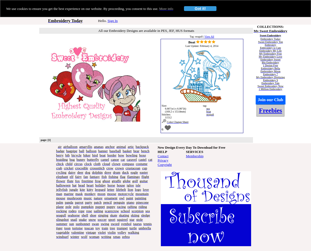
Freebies (270, 110)
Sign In (112, 21)
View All (209, 36)
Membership (195, 156)
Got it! (200, 8)
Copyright (165, 165)
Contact (163, 156)
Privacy (163, 160)
